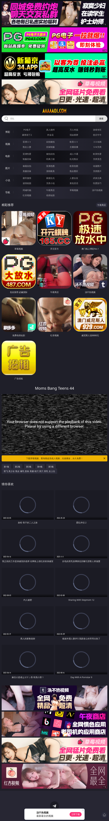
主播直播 (74, 146)
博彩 (7, 132)
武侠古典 (97, 178)
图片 (7, 168)
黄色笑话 (74, 183)
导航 (7, 192)
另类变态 (97, 159)
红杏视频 (27, 195)
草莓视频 (74, 190)
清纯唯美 (50, 171)
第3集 (28, 466)
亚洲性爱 (27, 153)
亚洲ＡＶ (27, 141)
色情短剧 (50, 195)
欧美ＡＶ (74, 141)
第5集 (51, 466)
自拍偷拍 (50, 141)
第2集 (17, 466)
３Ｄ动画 (97, 141)
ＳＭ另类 (97, 146)
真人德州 (50, 129)
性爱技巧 (97, 183)
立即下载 (75, 814)
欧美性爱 (97, 153)
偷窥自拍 (27, 166)
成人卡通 (74, 153)
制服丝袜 (27, 159)
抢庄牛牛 (97, 134)
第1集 (6, 466)
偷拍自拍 (50, 153)
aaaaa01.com (54, 111)
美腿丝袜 (27, 171)
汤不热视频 (97, 190)
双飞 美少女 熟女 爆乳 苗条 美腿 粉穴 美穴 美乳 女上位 (29, 471)
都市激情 (27, 178)
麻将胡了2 (27, 134)
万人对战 (74, 129)
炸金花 (50, 134)
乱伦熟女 (74, 159)
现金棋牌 (74, 134)
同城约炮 (27, 190)
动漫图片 (97, 166)
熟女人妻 (27, 146)
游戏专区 (97, 129)
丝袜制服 (50, 146)
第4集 (40, 466)
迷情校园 (27, 183)
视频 (7, 144)
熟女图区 (74, 171)
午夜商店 (50, 190)
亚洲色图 (50, 166)
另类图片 (97, 171)
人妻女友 (74, 178)
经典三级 (50, 159)
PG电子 (27, 129)
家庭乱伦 (50, 178)
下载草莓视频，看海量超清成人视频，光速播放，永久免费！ (66, 458)
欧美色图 (74, 166)
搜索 (101, 118)
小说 (7, 180)
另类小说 (50, 183)
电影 (7, 156)
